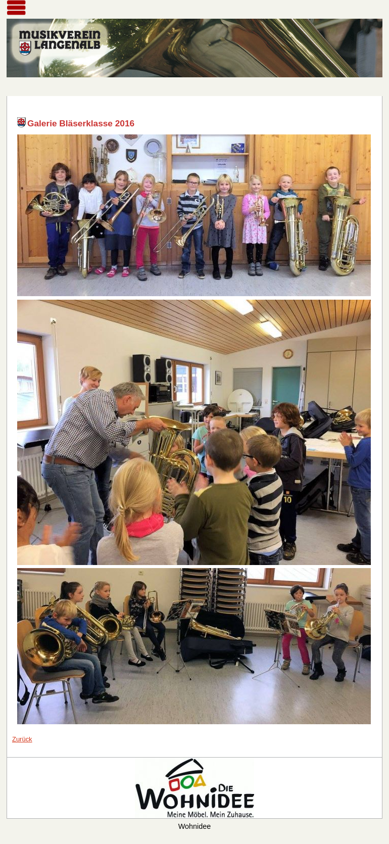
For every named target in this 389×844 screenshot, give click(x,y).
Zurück (22, 739)
